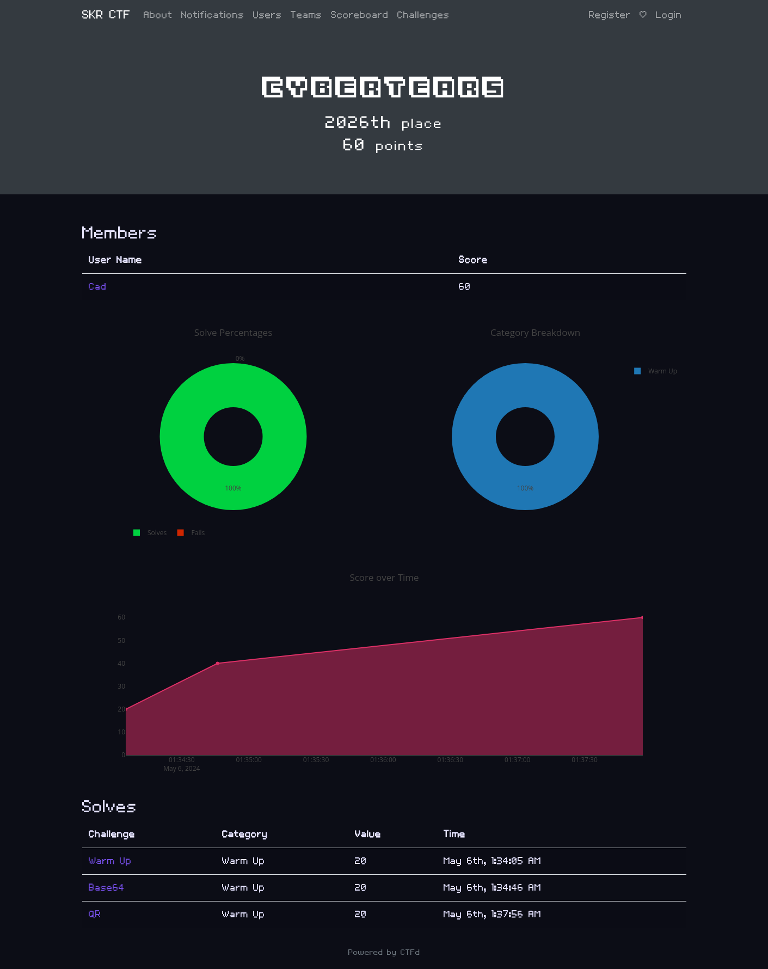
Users (267, 15)
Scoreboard (360, 15)
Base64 (107, 887)
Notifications (212, 15)
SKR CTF (106, 15)
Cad (98, 286)
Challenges (423, 15)
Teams (306, 15)
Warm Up (110, 861)
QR (95, 914)
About (158, 15)
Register (610, 15)
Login (669, 15)
